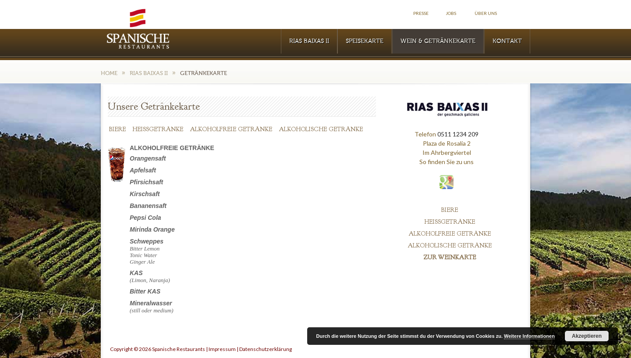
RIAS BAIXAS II (309, 41)
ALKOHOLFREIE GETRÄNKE (231, 129)
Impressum (222, 349)
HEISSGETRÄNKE (157, 129)
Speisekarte (364, 41)
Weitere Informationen (529, 336)
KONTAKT (507, 41)
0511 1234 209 (458, 134)
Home (109, 73)
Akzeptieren (587, 336)
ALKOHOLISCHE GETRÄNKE (321, 129)
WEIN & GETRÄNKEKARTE (438, 41)
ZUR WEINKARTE (449, 257)
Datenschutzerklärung (265, 349)
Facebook (520, 13)
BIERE (117, 129)
